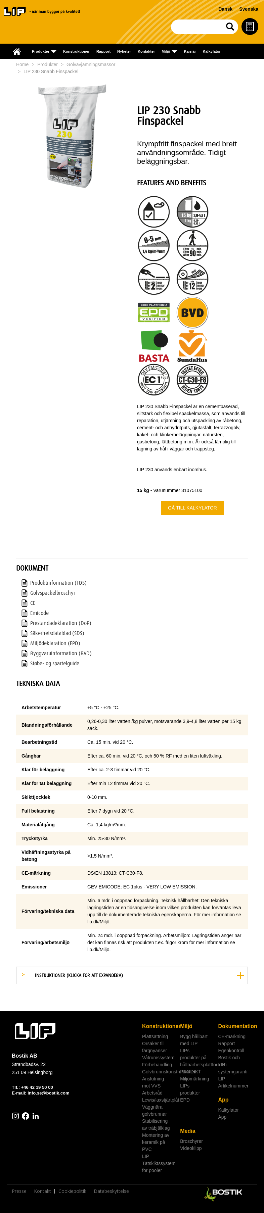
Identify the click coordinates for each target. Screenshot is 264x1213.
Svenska (248, 9)
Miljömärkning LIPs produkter (194, 1086)
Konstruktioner (76, 51)
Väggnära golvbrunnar (154, 1110)
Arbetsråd (152, 1093)
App (223, 1100)
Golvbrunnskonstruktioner (158, 1071)
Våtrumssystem (158, 1057)
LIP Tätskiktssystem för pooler (158, 1163)
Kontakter (146, 51)
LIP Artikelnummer (233, 1082)
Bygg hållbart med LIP (194, 1040)
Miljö (186, 1026)
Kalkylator (212, 51)
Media (187, 1131)
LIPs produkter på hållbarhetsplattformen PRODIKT (196, 1061)
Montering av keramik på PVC (155, 1142)
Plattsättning (155, 1036)
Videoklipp (191, 1148)
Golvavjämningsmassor (91, 64)
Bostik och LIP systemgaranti (232, 1064)
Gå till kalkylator (192, 508)
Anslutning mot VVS (153, 1082)
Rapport (103, 51)
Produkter (47, 64)
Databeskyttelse (111, 1191)
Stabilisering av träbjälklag (156, 1124)
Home (22, 64)
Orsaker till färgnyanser (154, 1047)
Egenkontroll (231, 1050)
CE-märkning (232, 1036)
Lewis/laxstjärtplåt (158, 1100)
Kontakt (42, 1191)
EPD (185, 1100)
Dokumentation (234, 1026)
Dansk (225, 9)
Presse (19, 1191)
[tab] (132, 975)
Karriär (190, 51)
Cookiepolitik (72, 1191)
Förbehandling (157, 1064)
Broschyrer (191, 1141)
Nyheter (124, 51)
